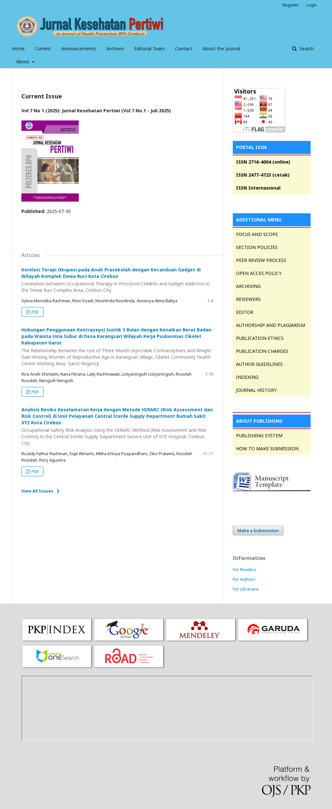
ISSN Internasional (258, 188)
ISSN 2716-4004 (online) (263, 162)
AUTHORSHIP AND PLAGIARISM (270, 325)
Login (311, 5)
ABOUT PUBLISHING (259, 421)
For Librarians (246, 589)
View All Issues (37, 491)
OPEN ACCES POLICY (258, 273)
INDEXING (247, 377)
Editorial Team (149, 48)
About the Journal (221, 48)
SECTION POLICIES (257, 247)
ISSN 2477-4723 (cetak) (263, 175)
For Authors (244, 579)
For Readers (244, 569)
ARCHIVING (248, 286)
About (23, 61)
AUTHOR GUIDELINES (259, 364)
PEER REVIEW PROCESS (261, 260)
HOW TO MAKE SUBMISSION (267, 448)
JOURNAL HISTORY (256, 390)
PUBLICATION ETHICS (260, 338)
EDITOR (244, 312)
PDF (34, 312)
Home (18, 48)
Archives (115, 48)
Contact (183, 48)
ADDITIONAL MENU (258, 220)
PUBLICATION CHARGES (262, 351)
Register (290, 5)
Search (306, 48)
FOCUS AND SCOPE (257, 234)
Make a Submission (258, 530)
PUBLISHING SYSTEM (259, 435)
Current (43, 48)
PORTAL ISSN (251, 147)
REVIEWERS (248, 299)
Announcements (78, 48)
